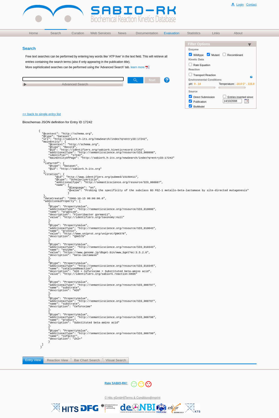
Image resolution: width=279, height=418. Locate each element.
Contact (251, 4)
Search (55, 33)
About (238, 33)
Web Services (100, 33)
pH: (191, 83)
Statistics (193, 33)
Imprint (155, 397)
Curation (77, 33)
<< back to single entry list (41, 114)
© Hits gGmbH (114, 397)
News (122, 33)
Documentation (147, 33)
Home (33, 33)
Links (216, 33)
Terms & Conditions (137, 397)
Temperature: (227, 83)
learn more (138, 67)
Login (240, 4)
